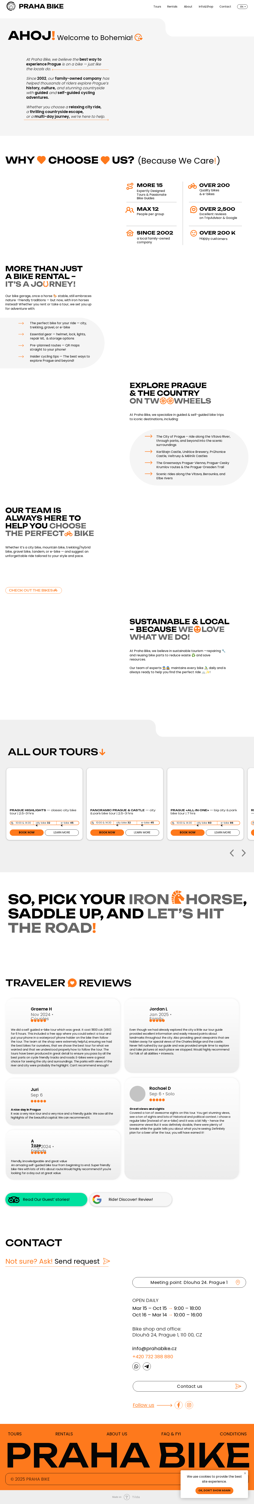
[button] (189, 1386)
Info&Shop (206, 7)
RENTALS (64, 1434)
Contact (225, 7)
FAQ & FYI (171, 1434)
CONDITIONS (233, 1434)
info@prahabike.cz (154, 1348)
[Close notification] (245, 1473)
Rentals (172, 7)
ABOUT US (117, 1434)
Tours (157, 7)
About (188, 7)
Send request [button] (52, 1261)
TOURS (15, 1434)
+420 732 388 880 (152, 1356)
